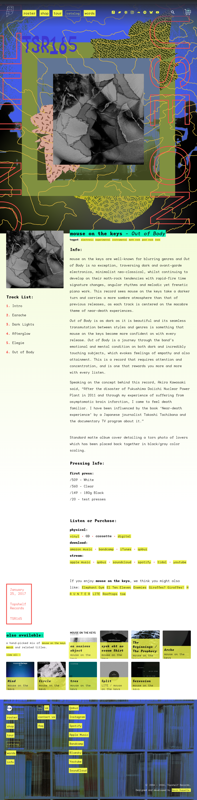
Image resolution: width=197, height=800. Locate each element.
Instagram (79, 717)
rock (166, 236)
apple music (81, 558)
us (40, 708)
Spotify (77, 726)
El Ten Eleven (122, 590)
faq (41, 726)
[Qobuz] (126, 12)
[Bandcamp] (119, 12)
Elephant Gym (94, 590)
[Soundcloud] (138, 12)
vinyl (75, 533)
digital (126, 533)
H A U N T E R (103, 597)
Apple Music (81, 735)
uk (48, 708)
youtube (81, 565)
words (91, 13)
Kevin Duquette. (180, 790)
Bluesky (77, 752)
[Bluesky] (151, 12)
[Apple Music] (113, 12)
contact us (48, 717)
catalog (74, 13)
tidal (168, 558)
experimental (105, 236)
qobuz (147, 546)
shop (44, 13)
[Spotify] (145, 12)
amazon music (82, 546)
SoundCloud (80, 770)
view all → (14, 658)
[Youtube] (157, 12)
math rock (140, 236)
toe (151, 597)
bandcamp (109, 546)
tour (58, 13)
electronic (88, 236)
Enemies (144, 590)
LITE (123, 597)
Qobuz (75, 708)
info (11, 762)
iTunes (129, 546)
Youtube (77, 761)
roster (29, 13)
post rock (155, 236)
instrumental (124, 236)
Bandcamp (78, 743)
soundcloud (125, 558)
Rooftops (138, 597)
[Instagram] (132, 12)
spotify (149, 558)
